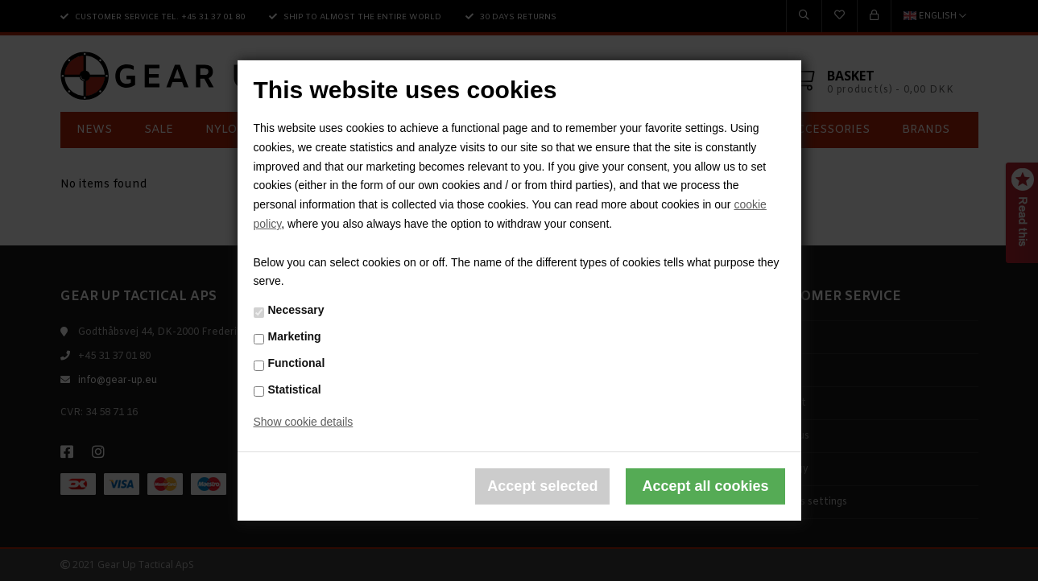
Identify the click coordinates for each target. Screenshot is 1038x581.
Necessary (296, 309)
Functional (296, 362)
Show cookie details (304, 421)
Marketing (294, 336)
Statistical (294, 388)
